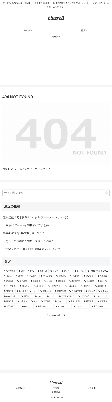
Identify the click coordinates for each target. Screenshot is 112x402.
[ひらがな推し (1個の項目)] (11, 296)
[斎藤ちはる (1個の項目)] (46, 291)
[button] (106, 193)
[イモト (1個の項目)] (33, 291)
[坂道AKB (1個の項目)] (90, 291)
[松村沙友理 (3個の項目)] (75, 281)
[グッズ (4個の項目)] (48, 281)
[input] (56, 193)
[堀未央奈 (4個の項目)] (102, 276)
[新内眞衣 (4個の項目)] (22, 281)
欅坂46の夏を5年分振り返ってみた (24, 233)
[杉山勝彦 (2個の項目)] (25, 286)
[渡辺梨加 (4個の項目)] (89, 276)
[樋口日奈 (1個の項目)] (9, 301)
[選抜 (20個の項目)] (21, 271)
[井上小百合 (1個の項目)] (43, 306)
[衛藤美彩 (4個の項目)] (36, 281)
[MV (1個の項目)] (27, 306)
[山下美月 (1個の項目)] (46, 301)
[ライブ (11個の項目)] (54, 271)
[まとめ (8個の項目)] (8, 276)
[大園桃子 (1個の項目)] (11, 306)
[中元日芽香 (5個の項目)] (46, 276)
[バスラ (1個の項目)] (51, 296)
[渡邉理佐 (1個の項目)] (102, 301)
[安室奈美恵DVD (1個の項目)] (67, 296)
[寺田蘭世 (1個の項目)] (26, 296)
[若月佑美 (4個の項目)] (9, 281)
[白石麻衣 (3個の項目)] (89, 281)
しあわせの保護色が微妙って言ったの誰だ (28, 241)
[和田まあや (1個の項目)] (99, 306)
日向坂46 (91, 388)
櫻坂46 (56, 388)
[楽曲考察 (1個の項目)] (86, 286)
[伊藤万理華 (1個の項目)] (61, 291)
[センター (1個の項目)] (81, 306)
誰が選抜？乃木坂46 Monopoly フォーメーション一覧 (35, 217)
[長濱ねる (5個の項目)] (61, 276)
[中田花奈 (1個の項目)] (22, 301)
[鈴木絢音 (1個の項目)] (21, 291)
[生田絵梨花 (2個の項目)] (71, 286)
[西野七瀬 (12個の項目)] (42, 271)
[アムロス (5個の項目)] (32, 276)
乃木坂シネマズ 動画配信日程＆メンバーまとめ (31, 248)
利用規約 (56, 392)
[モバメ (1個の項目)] (39, 296)
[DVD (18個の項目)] (31, 271)
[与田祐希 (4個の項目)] (75, 276)
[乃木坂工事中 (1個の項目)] (76, 291)
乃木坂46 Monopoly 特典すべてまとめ (26, 225)
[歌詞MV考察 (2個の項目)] (55, 286)
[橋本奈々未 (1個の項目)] (101, 286)
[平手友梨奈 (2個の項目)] (10, 286)
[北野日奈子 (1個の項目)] (84, 296)
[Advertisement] (56, 64)
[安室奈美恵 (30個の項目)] (10, 271)
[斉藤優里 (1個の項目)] (9, 291)
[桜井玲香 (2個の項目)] (39, 286)
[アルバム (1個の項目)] (60, 301)
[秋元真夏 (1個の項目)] (89, 301)
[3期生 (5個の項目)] (20, 276)
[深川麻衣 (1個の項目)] (63, 306)
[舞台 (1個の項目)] (34, 301)
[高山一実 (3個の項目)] (103, 281)
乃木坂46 (20, 388)
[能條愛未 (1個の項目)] (103, 291)
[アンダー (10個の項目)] (66, 271)
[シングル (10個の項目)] (79, 271)
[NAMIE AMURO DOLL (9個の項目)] (97, 271)
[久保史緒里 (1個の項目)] (74, 301)
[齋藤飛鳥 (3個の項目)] (61, 281)
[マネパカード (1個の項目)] (101, 296)
